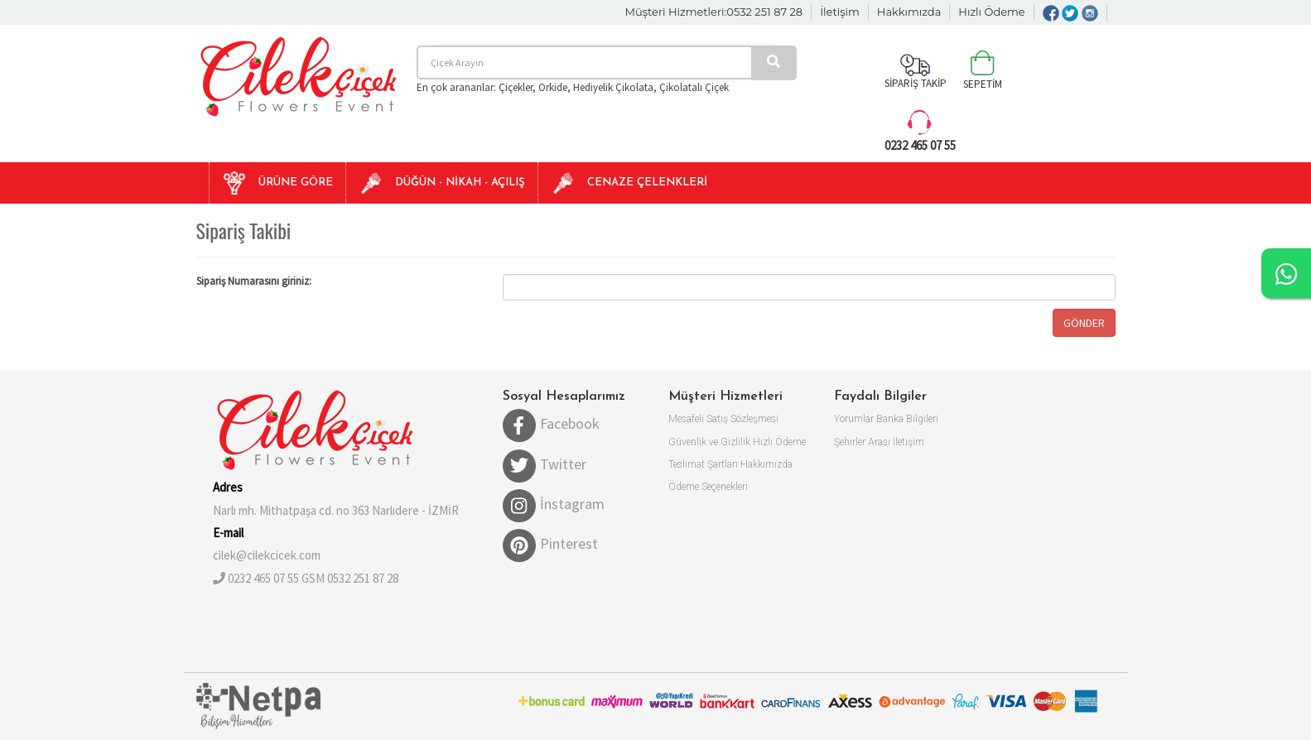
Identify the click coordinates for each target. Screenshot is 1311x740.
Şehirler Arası (862, 442)
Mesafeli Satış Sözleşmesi (723, 419)
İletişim (840, 11)
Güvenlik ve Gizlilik (709, 442)
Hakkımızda (909, 11)
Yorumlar (854, 419)
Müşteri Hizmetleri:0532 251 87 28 (714, 11)
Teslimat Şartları (703, 464)
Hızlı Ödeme (991, 11)
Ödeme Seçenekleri (708, 487)
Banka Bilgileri (907, 419)
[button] (277, 183)
